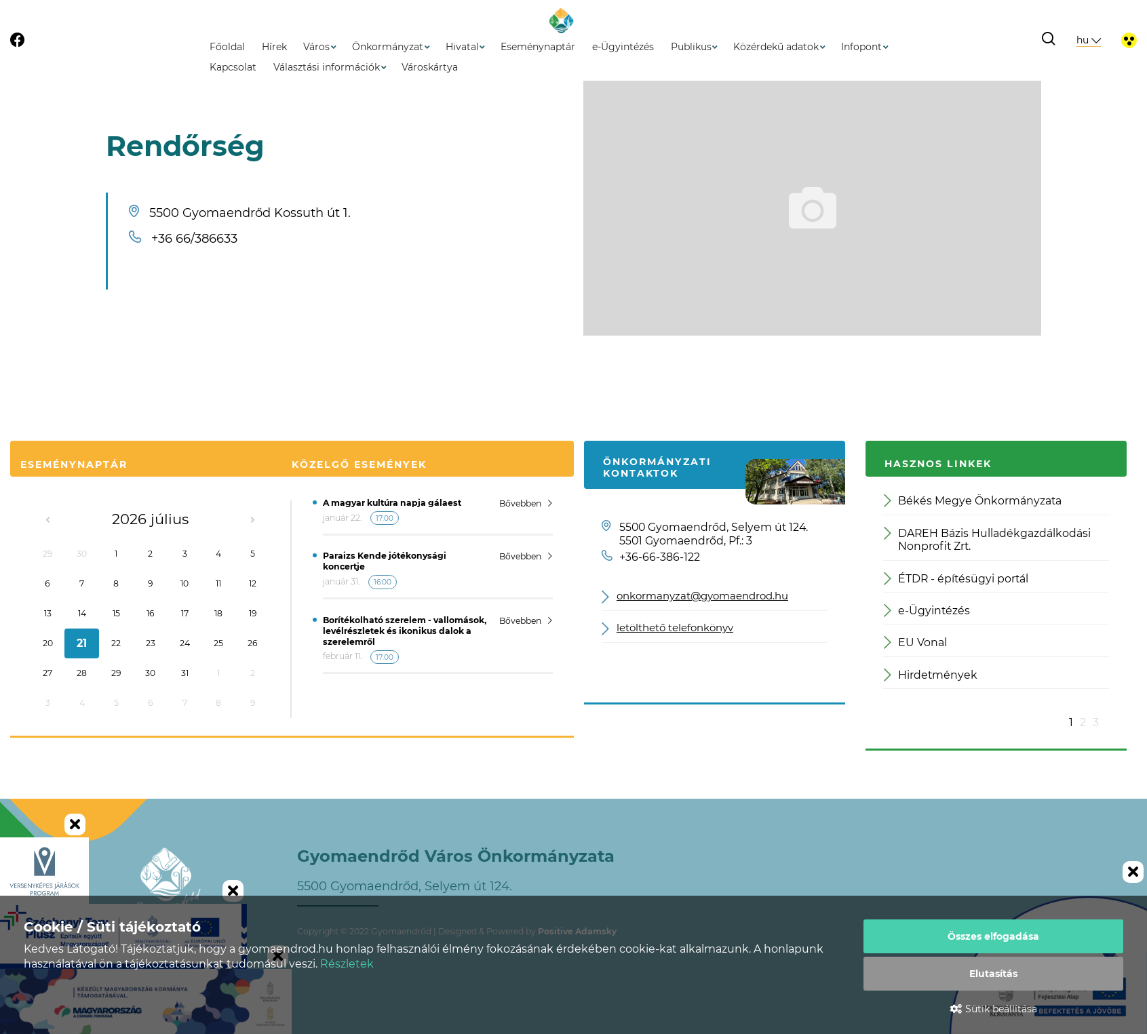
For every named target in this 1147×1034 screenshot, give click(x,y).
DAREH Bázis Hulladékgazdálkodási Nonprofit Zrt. (987, 540)
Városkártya (430, 67)
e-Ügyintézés (623, 47)
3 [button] (1096, 722)
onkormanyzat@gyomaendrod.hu (702, 596)
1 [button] (1071, 722)
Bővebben (525, 503)
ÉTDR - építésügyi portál (956, 578)
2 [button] (1083, 722)
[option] (996, 597)
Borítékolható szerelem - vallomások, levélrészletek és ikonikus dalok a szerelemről (404, 631)
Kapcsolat (233, 67)
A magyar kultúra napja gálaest (392, 503)
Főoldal (227, 47)
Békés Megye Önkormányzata (973, 500)
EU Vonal (915, 642)
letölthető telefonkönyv (675, 628)
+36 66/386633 (194, 238)
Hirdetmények (930, 675)
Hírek (274, 47)
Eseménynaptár (538, 47)
